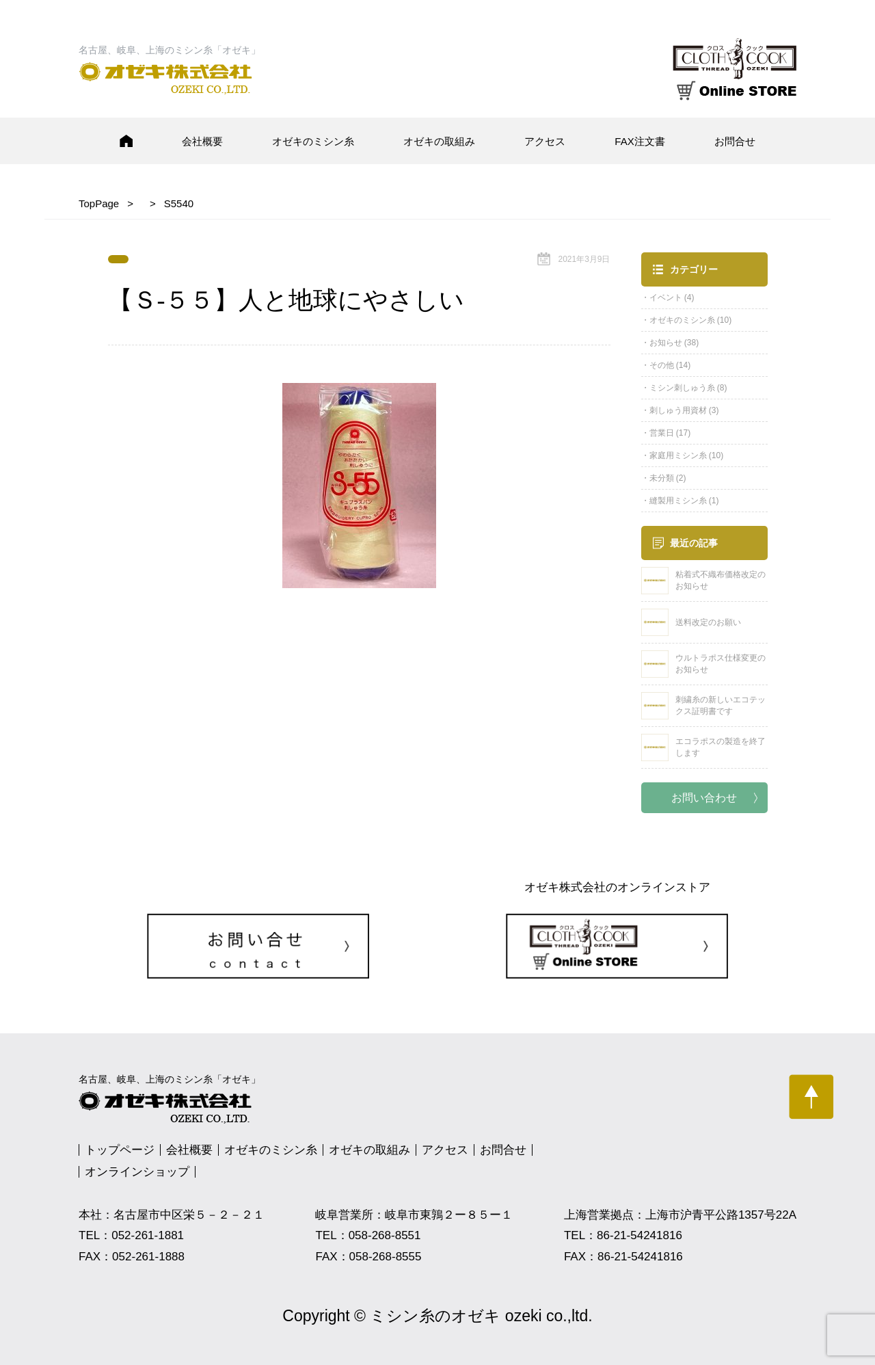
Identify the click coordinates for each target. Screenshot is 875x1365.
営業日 (661, 433)
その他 (661, 365)
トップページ (119, 1149)
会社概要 (202, 141)
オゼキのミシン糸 (313, 141)
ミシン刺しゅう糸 (682, 388)
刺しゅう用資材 (678, 410)
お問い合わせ (704, 798)
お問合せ (734, 141)
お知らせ (665, 342)
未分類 (661, 478)
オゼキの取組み (439, 141)
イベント (665, 297)
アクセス (544, 141)
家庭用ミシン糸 (678, 455)
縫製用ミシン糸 (678, 500)
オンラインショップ (137, 1171)
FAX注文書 (639, 141)
